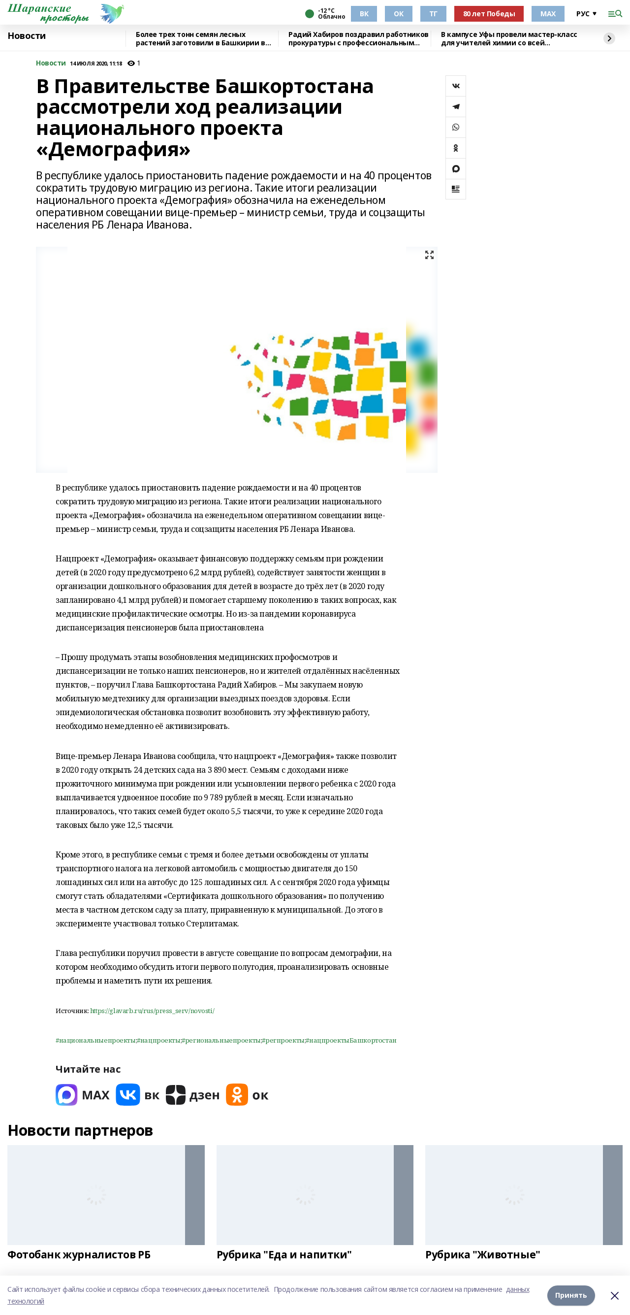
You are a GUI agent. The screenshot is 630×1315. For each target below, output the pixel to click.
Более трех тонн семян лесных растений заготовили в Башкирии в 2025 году (200, 39)
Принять (571, 1295)
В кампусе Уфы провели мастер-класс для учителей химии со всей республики (509, 39)
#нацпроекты (158, 1040)
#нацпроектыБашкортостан (351, 1040)
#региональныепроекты (221, 1040)
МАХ (548, 13)
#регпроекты (283, 1040)
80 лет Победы (489, 13)
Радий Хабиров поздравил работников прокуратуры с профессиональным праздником (358, 39)
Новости (26, 36)
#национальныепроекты (96, 1040)
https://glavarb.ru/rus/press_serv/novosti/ (152, 1010)
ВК (364, 13)
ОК (398, 13)
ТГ (433, 13)
